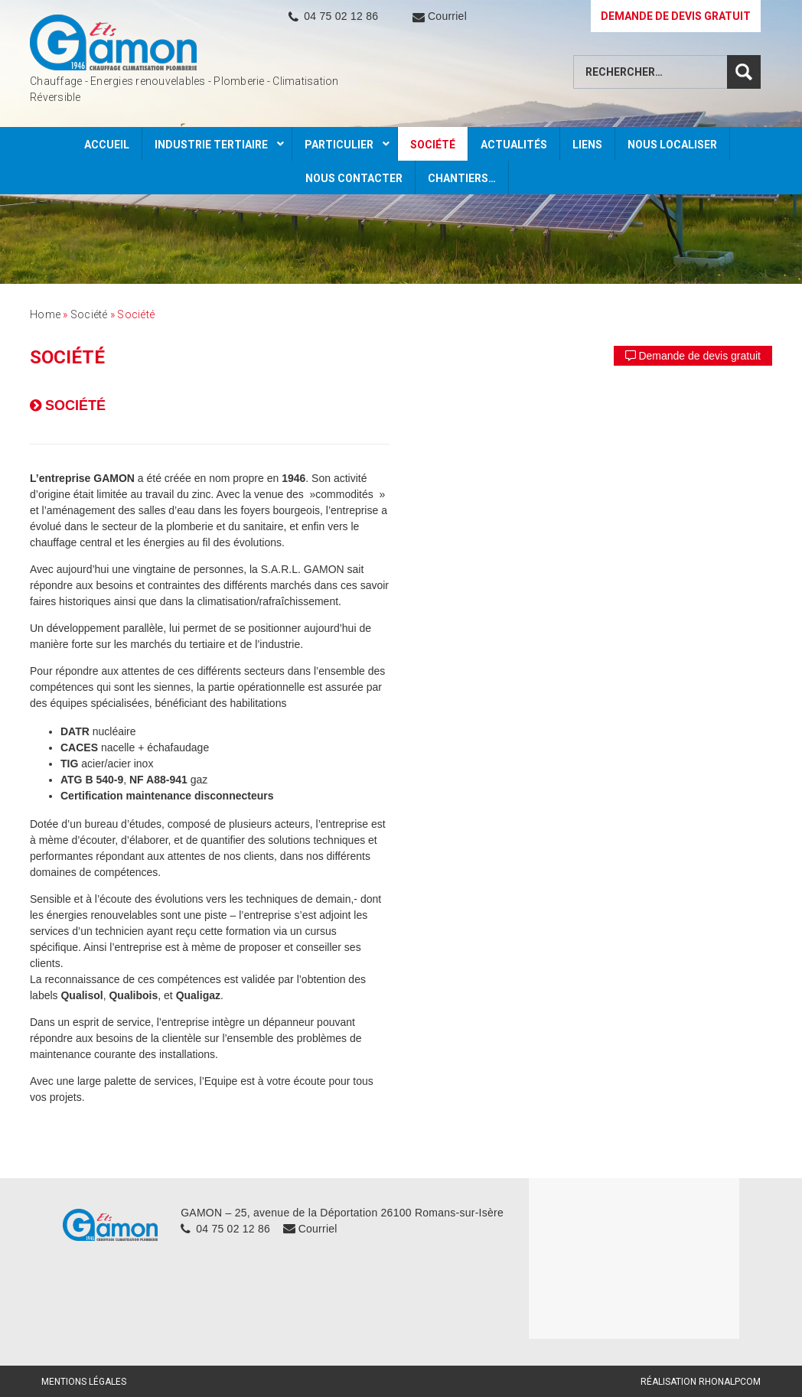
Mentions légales (83, 1381)
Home (45, 314)
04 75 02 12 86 (341, 16)
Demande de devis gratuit (693, 356)
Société (89, 314)
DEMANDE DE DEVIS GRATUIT (676, 16)
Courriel (447, 16)
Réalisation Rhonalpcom (701, 1381)
